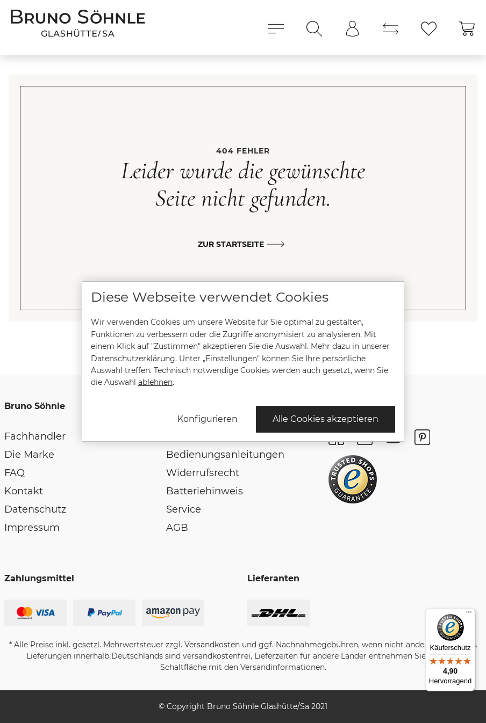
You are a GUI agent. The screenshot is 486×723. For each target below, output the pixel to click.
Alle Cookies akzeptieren (325, 419)
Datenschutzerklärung (133, 358)
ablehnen (155, 382)
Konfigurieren (207, 419)
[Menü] (468, 614)
